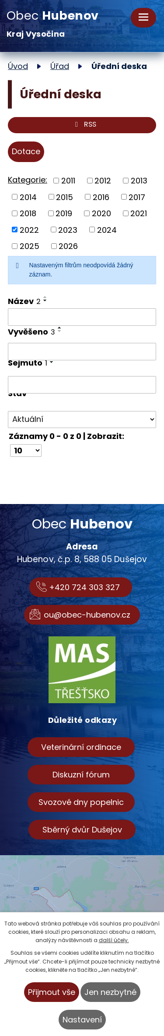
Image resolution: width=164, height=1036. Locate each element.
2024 (107, 229)
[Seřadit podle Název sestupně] (45, 300)
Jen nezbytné (110, 992)
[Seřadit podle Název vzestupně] (45, 297)
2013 (139, 180)
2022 (29, 229)
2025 (29, 246)
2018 (28, 213)
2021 (138, 213)
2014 (28, 196)
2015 (64, 196)
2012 (102, 180)
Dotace (26, 151)
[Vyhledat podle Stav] (82, 419)
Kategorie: (27, 179)
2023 (67, 229)
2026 (68, 246)
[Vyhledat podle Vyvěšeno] (82, 351)
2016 (101, 196)
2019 (64, 213)
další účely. (114, 940)
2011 (68, 180)
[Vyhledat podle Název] (82, 317)
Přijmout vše (51, 992)
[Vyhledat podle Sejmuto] (82, 385)
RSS (83, 125)
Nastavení (82, 1019)
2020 (101, 213)
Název (24, 301)
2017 (137, 196)
